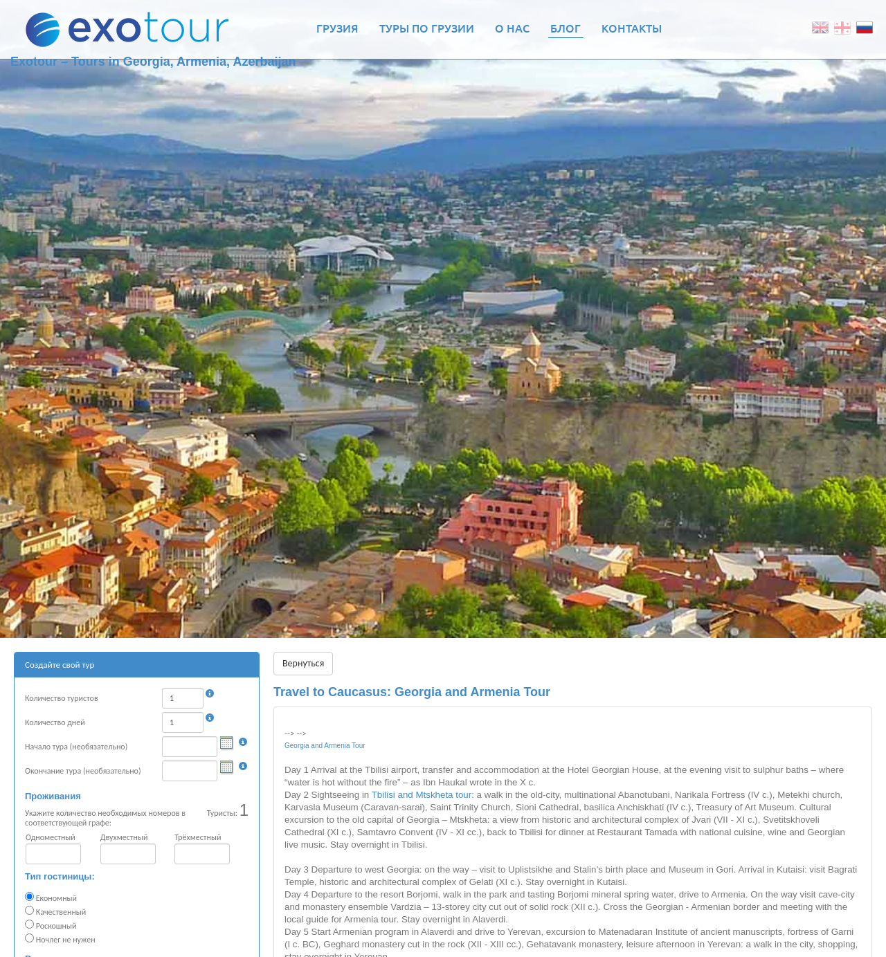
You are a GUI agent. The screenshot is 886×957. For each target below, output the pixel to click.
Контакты (632, 27)
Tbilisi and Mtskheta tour (421, 795)
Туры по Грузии (426, 27)
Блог (565, 27)
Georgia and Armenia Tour (324, 745)
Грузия (337, 27)
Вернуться (303, 663)
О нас (512, 27)
